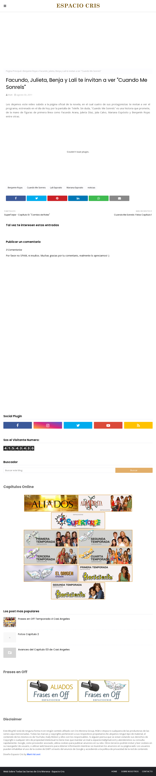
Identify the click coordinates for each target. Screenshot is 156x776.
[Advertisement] (78, 40)
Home (114, 771)
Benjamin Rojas (30, 71)
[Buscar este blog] (59, 470)
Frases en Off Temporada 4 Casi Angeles (44, 619)
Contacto (147, 771)
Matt (10, 94)
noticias (91, 187)
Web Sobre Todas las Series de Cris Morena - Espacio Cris (33, 771)
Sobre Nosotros (130, 771)
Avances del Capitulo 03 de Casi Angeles (44, 649)
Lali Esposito (56, 187)
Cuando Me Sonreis (36, 187)
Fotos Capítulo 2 (28, 634)
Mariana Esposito (75, 187)
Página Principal (13, 71)
